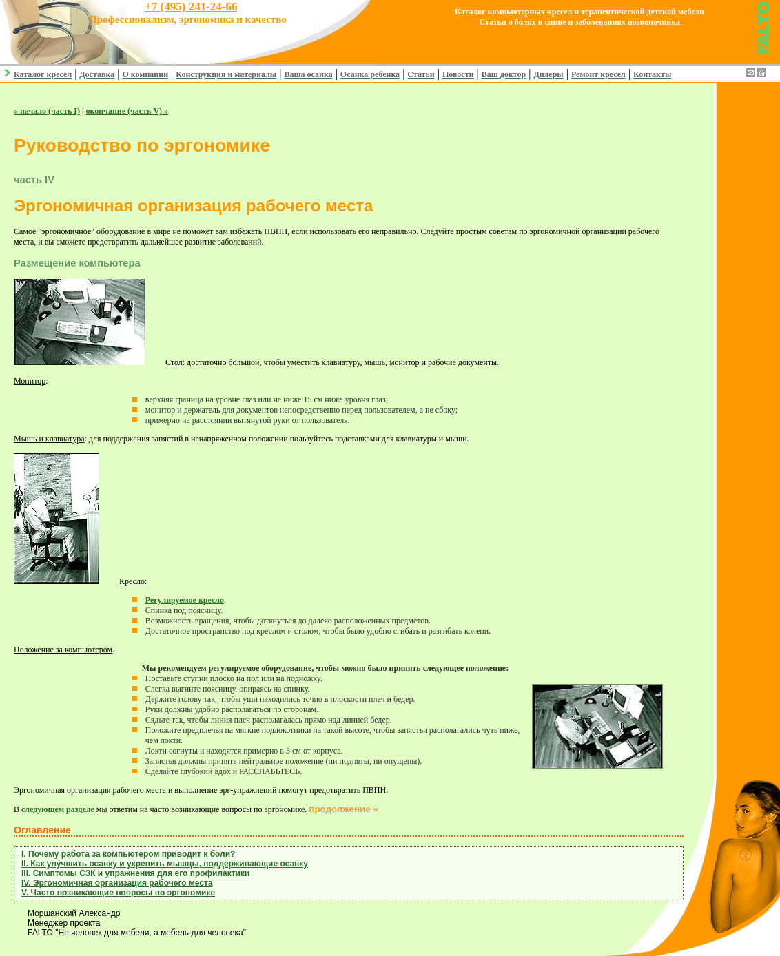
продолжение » (343, 809)
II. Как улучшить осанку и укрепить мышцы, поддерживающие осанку (164, 864)
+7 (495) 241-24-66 (191, 6)
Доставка (96, 74)
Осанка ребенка (370, 74)
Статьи (420, 74)
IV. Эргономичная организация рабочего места (117, 883)
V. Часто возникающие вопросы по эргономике (118, 892)
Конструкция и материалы (226, 74)
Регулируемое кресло (184, 600)
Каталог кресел (43, 74)
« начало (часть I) (47, 111)
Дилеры (548, 74)
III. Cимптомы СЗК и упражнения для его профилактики (135, 873)
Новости (458, 74)
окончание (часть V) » (126, 111)
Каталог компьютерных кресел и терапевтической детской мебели (579, 12)
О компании (145, 74)
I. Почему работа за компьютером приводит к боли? (128, 854)
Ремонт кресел (598, 74)
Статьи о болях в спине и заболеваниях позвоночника (579, 22)
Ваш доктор (504, 74)
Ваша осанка (308, 74)
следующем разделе (57, 809)
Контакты (652, 74)
